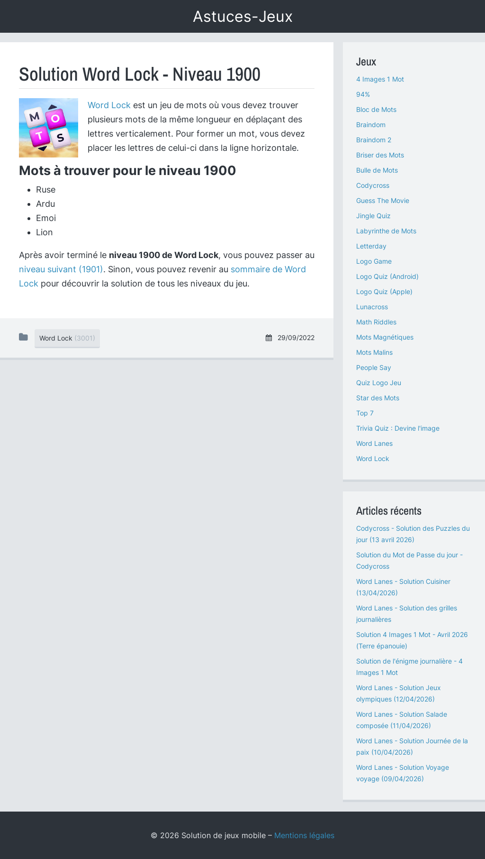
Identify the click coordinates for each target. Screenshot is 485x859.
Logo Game (374, 261)
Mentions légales (304, 835)
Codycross (372, 185)
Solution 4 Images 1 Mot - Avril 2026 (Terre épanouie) (412, 640)
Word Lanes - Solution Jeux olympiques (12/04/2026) (398, 693)
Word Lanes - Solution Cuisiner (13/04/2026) (403, 587)
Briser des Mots (380, 155)
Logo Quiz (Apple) (384, 291)
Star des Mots (377, 398)
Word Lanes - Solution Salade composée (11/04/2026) (401, 720)
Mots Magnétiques (384, 337)
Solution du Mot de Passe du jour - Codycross (409, 560)
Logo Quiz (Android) (387, 276)
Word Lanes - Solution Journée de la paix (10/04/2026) (412, 746)
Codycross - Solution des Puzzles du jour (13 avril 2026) (413, 534)
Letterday (371, 246)
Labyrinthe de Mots (386, 231)
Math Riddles (376, 322)
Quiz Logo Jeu (378, 383)
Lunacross (372, 307)
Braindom (371, 124)
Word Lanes (374, 443)
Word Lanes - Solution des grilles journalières (406, 613)
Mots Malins (374, 352)
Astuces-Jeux (243, 16)
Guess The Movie (382, 200)
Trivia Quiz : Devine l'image (398, 428)
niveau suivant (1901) (61, 269)
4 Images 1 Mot (380, 79)
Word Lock (109, 105)
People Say (373, 367)
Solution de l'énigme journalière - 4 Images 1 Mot (409, 666)
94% (363, 94)
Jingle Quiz (373, 216)
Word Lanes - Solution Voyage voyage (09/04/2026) (402, 773)
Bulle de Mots (377, 170)
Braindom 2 (373, 140)
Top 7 (365, 413)
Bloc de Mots (376, 109)
